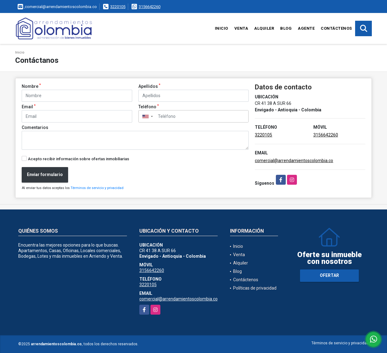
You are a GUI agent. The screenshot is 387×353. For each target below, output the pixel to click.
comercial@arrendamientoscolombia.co (294, 160)
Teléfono (148, 106)
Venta (241, 28)
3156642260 (149, 6)
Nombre (31, 86)
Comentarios (35, 127)
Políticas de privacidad (254, 288)
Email (29, 106)
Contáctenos (336, 28)
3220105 (117, 6)
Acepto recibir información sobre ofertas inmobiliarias (78, 159)
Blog (286, 28)
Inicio (221, 28)
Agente (306, 28)
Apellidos (149, 86)
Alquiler (264, 28)
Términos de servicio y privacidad (97, 188)
